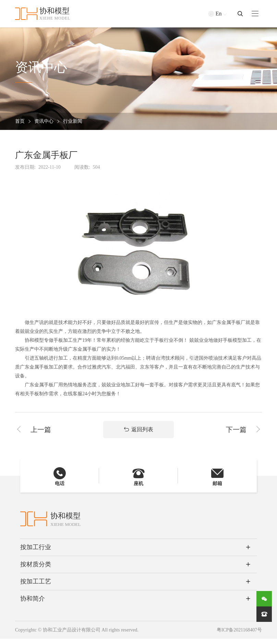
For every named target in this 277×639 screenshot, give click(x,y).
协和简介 (32, 598)
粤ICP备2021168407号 (239, 630)
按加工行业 (35, 547)
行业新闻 (72, 121)
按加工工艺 (35, 581)
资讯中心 (43, 121)
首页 (20, 121)
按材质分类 (35, 564)
